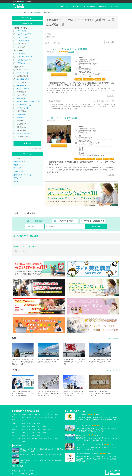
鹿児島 (34, 438)
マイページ (65, 6)
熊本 (28, 438)
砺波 (16, 251)
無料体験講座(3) (22, 85)
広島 (23, 432)
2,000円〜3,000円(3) (24, 34)
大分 (51, 438)
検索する (27, 143)
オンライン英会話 (88, 6)
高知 (33, 435)
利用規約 (15, 471)
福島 (56, 414)
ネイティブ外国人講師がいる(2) (28, 101)
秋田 (40, 414)
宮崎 (56, 438)
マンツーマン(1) (22, 73)
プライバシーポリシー (28, 471)
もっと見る (110, 96)
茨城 (45, 417)
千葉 (40, 417)
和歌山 (50, 429)
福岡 (23, 438)
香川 (28, 435)
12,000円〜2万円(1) (23, 60)
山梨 (23, 420)
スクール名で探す (66, 221)
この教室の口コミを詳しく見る (104, 101)
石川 (33, 426)
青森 (30, 414)
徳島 (39, 435)
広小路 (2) (17, 168)
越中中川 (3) (18, 171)
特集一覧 (103, 6)
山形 (51, 414)
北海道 (24, 414)
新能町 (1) (17, 181)
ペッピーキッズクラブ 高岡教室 (69, 49)
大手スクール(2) (22, 108)
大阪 (23, 429)
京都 (33, 429)
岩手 (35, 414)
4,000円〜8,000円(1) (24, 40)
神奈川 (29, 417)
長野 (28, 426)
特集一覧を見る (113, 338)
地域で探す (39, 221)
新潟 (23, 426)
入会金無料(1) (21, 114)
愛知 (23, 423)
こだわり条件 (30, 226)
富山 (24, 251)
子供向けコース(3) (23, 133)
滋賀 (39, 429)
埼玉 (35, 417)
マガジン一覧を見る (112, 370)
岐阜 (39, 423)
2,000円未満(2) (22, 31)
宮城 (45, 414)
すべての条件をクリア (35, 148)
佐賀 (45, 438)
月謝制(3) (20, 117)
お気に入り (59, 74)
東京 (23, 417)
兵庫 (28, 429)
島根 (44, 432)
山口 (33, 432)
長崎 (40, 438)
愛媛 (23, 435)
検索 (75, 6)
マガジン (114, 6)
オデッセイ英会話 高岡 (64, 118)
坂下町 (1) (17, 178)
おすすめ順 (110, 42)
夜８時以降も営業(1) (24, 79)
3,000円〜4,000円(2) (24, 37)
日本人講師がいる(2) (24, 105)
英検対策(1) (21, 98)
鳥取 (39, 432)
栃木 (56, 417)
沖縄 (23, 441)
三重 (33, 423)
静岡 (28, 423)
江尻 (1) (16, 165)
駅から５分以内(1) (23, 89)
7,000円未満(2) (22, 53)
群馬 (51, 417)
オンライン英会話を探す (94, 221)
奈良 (44, 429)
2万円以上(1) (21, 63)
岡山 (28, 432)
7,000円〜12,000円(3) (24, 57)
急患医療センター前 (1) (22, 175)
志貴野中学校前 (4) (21, 161)
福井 (44, 426)
